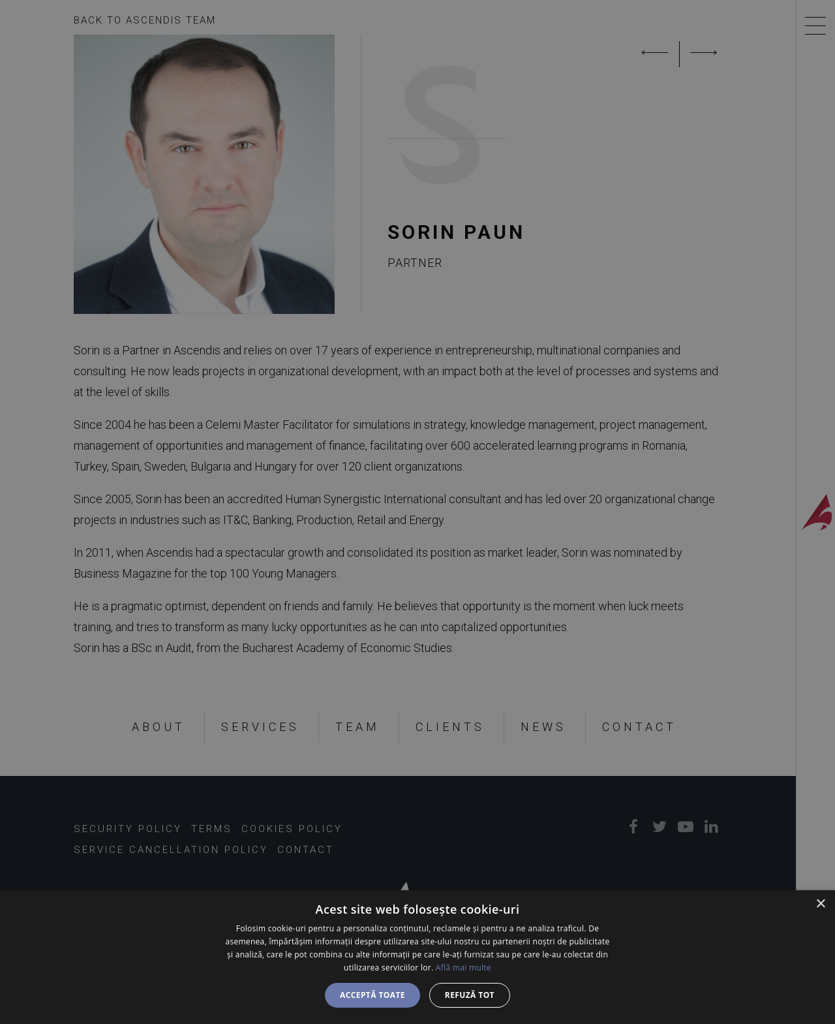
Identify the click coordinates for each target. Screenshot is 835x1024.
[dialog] (417, 957)
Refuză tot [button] (469, 995)
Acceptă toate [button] (372, 995)
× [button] (820, 904)
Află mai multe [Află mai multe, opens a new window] (463, 967)
